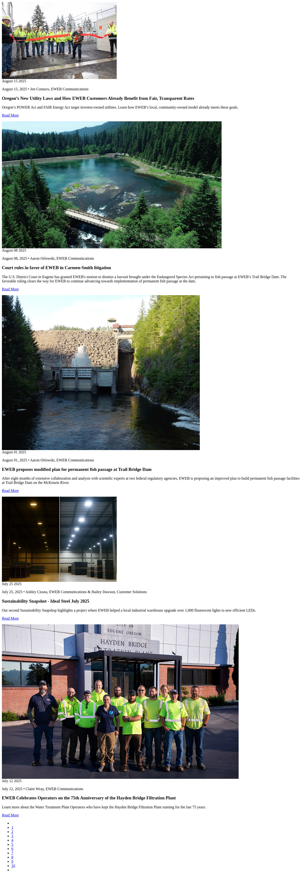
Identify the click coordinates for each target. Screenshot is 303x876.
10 (13, 866)
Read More (10, 115)
